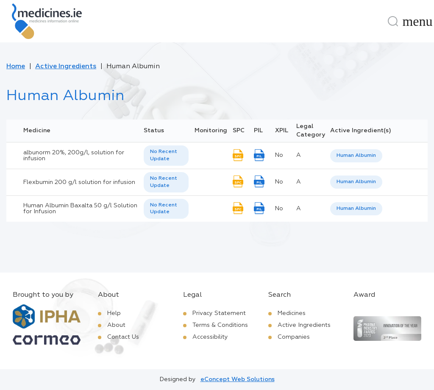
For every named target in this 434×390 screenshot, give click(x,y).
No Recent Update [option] (163, 155)
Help (114, 313)
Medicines (292, 313)
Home (15, 66)
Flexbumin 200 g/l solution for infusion (79, 182)
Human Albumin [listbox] (356, 155)
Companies (294, 337)
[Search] (393, 21)
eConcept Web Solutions (237, 379)
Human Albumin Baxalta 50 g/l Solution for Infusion (80, 208)
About (116, 325)
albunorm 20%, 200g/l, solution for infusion (73, 156)
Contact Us (123, 337)
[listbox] (166, 155)
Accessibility (210, 337)
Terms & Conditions (220, 325)
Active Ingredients (65, 66)
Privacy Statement (219, 313)
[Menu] (417, 21)
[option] (356, 155)
